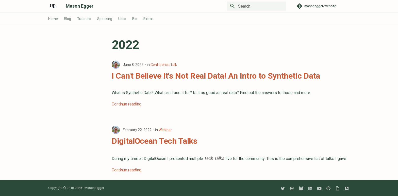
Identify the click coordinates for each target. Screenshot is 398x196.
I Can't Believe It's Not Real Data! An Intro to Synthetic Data (216, 76)
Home (53, 19)
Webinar (165, 130)
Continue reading (126, 104)
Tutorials (84, 19)
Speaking (104, 19)
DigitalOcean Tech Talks (154, 141)
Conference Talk (164, 65)
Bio (134, 19)
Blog (67, 19)
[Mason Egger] (53, 6)
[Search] (256, 6)
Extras (148, 19)
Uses (122, 19)
